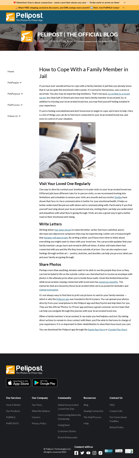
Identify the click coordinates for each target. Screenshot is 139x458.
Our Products (13, 410)
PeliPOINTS (12, 423)
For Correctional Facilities (118, 419)
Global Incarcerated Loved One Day (68, 406)
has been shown (63, 229)
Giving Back (64, 424)
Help (86, 423)
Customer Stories (67, 431)
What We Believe (41, 410)
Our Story (37, 404)
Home (11, 71)
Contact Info (116, 410)
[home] (26, 17)
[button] (130, 17)
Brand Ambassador (68, 437)
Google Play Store (117, 329)
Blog (86, 404)
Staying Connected (93, 410)
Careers (36, 417)
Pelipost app (62, 299)
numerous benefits (108, 281)
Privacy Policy (39, 423)
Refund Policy (117, 427)
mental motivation (48, 289)
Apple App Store (96, 329)
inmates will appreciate (56, 237)
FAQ (112, 404)
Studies (118, 197)
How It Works (13, 404)
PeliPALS (10, 417)
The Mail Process (92, 417)
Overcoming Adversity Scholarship (69, 416)
